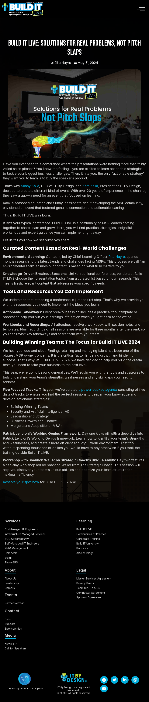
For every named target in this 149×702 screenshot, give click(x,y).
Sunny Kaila (30, 186)
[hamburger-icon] (139, 8)
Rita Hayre (116, 257)
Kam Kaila (90, 186)
